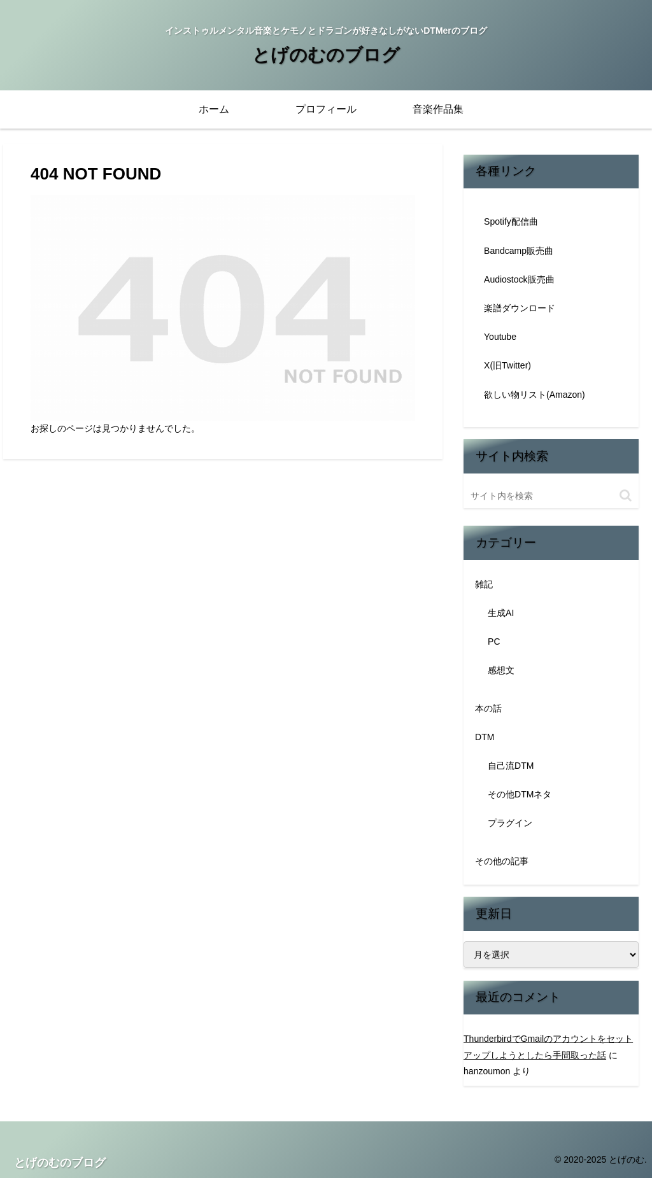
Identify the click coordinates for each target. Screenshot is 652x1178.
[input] (551, 496)
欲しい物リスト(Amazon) (534, 394)
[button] (625, 495)
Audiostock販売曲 (519, 279)
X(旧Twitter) (507, 365)
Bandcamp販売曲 (518, 251)
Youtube (500, 337)
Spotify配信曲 (511, 221)
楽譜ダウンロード (519, 308)
